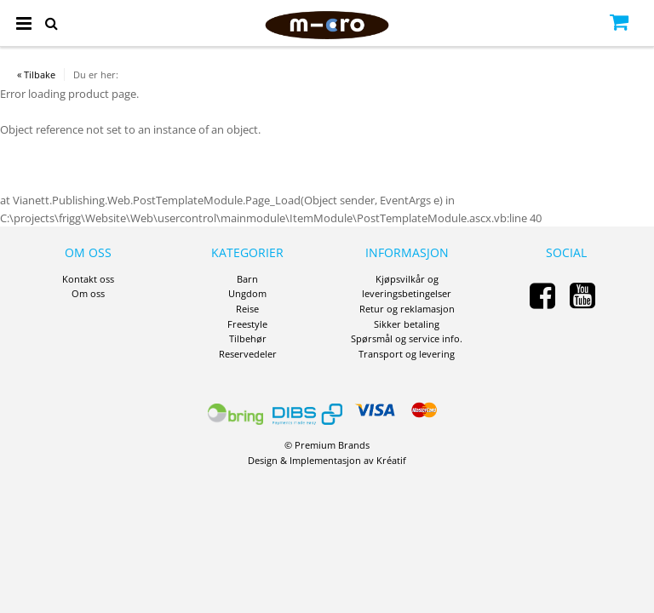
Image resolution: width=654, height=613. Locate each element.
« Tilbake (36, 74)
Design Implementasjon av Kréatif (327, 460)
